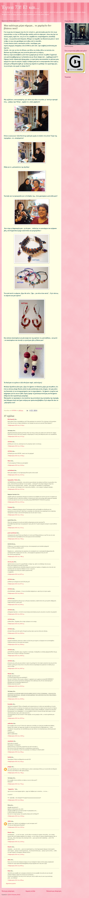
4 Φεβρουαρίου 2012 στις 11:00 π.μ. (16, 736)
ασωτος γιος (11, 561)
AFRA (9, 821)
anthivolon (10, 723)
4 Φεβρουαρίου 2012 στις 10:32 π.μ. (16, 686)
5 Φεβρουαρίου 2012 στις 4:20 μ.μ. (16, 880)
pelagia (9, 766)
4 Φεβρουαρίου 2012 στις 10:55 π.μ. (16, 718)
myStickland (11, 470)
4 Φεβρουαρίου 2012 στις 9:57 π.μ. (16, 583)
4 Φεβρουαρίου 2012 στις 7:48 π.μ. (16, 556)
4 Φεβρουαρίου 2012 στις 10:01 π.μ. (16, 614)
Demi (9, 870)
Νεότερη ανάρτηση (8, 891)
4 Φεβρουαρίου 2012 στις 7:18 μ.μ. (16, 772)
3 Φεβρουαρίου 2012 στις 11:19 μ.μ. (16, 425)
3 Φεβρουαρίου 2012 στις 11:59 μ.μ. (16, 455)
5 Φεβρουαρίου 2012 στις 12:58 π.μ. (16, 854)
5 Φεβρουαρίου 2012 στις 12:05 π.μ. (16, 827)
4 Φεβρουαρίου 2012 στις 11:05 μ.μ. (16, 816)
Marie (9, 460)
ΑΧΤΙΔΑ (10, 441)
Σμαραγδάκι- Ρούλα (13, 480)
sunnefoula (10, 741)
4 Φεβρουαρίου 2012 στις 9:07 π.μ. (16, 574)
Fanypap (10, 507)
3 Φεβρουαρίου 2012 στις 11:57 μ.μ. (16, 436)
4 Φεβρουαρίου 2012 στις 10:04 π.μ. (16, 644)
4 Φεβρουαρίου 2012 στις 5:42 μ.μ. (16, 761)
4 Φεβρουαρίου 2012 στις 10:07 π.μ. (16, 668)
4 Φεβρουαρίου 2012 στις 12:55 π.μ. (16, 502)
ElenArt (10, 832)
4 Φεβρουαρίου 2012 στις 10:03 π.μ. (16, 633)
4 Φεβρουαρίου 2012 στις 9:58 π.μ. (16, 593)
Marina (9, 673)
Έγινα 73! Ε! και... (20, 7)
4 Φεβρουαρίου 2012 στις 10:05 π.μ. (16, 655)
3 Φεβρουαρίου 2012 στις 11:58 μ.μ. (16, 446)
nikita (9, 859)
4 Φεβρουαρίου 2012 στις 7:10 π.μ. (16, 538)
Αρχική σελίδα (30, 891)
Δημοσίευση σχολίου (11, 883)
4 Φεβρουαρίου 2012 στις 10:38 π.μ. (16, 699)
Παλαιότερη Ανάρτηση (53, 891)
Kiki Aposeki (11, 419)
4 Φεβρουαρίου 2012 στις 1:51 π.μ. (16, 527)
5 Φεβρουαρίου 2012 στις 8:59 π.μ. (16, 865)
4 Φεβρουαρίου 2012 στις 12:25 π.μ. (16, 474)
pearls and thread (12, 533)
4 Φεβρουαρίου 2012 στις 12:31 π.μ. (16, 489)
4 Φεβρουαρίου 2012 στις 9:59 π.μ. (16, 604)
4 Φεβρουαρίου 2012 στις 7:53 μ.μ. (16, 784)
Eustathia (10, 704)
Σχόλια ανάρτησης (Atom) (14, 894)
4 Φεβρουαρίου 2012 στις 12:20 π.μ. (16, 465)
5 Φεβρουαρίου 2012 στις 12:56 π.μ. (16, 841)
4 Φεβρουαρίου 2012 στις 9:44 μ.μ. (16, 800)
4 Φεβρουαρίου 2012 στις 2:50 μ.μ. (16, 752)
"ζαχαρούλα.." (11, 789)
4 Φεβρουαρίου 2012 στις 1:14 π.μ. (16, 514)
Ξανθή (9, 757)
